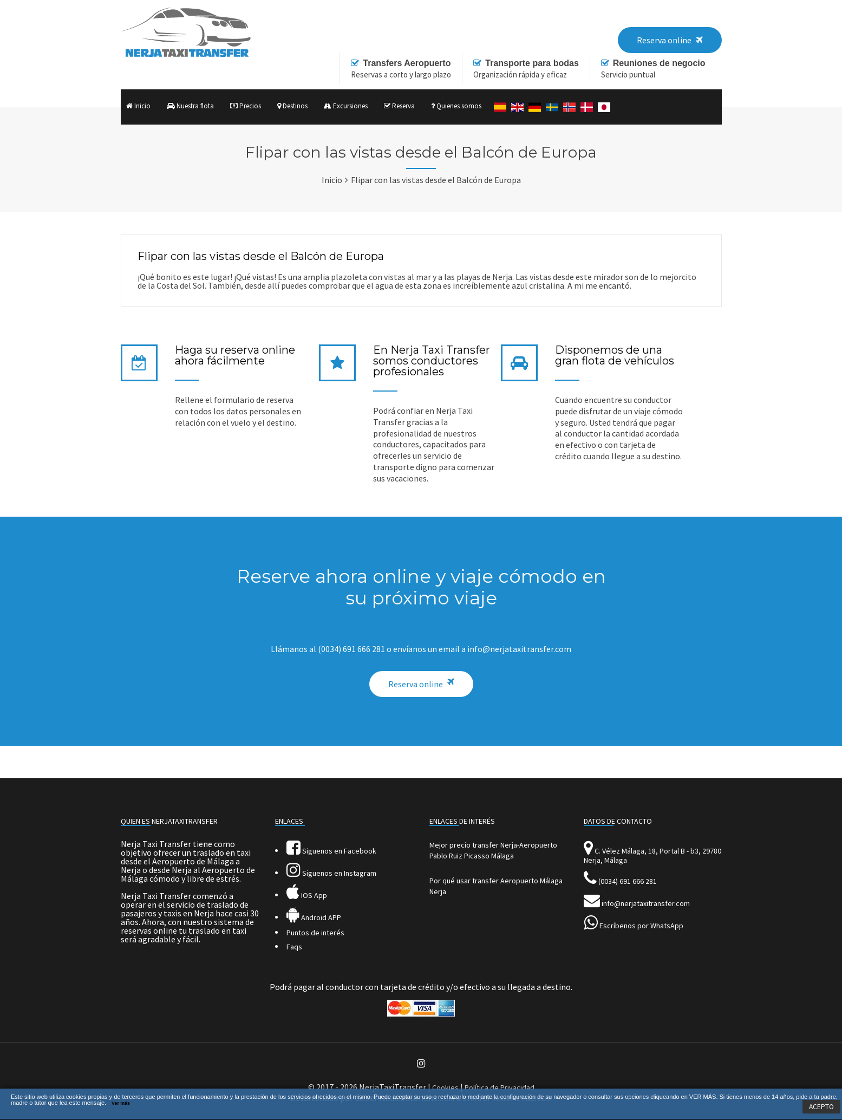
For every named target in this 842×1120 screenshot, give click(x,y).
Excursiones (346, 105)
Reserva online (415, 684)
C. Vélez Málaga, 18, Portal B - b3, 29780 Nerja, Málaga (652, 855)
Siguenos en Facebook (331, 851)
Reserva (399, 105)
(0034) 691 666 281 (627, 881)
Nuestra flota (190, 105)
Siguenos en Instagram (331, 873)
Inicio (138, 105)
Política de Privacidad (499, 1087)
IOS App (306, 895)
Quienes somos (456, 105)
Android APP (313, 917)
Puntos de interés (315, 932)
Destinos (292, 105)
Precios (245, 105)
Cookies (445, 1087)
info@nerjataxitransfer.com (646, 903)
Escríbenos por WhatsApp (641, 925)
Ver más (121, 1103)
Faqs (294, 947)
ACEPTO (821, 1106)
